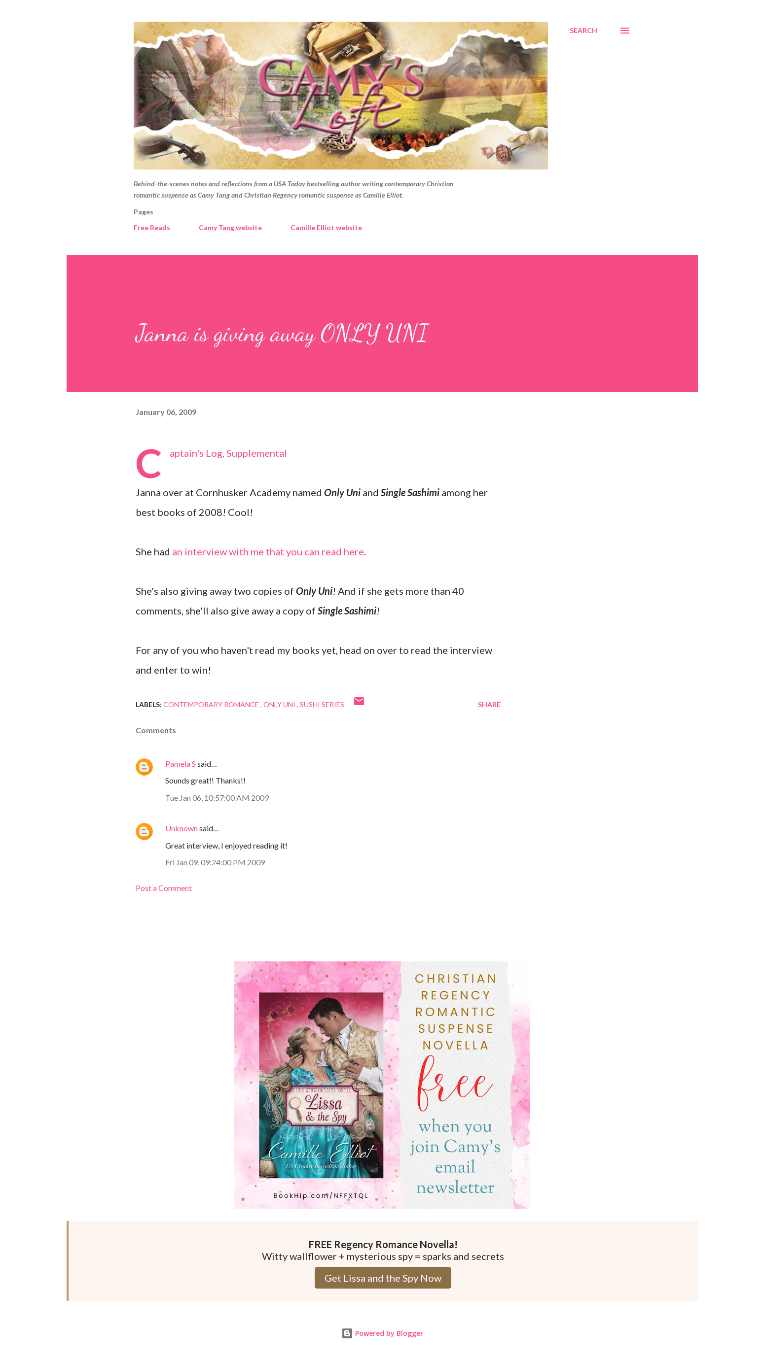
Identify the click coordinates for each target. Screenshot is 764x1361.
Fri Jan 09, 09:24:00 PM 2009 (215, 862)
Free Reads (152, 227)
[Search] (583, 30)
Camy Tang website (230, 227)
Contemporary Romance (211, 704)
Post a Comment (164, 887)
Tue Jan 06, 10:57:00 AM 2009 (217, 797)
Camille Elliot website (326, 227)
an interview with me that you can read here (268, 551)
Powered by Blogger (382, 1333)
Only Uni (280, 704)
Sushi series (322, 704)
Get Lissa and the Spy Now (383, 1278)
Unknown (181, 828)
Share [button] (489, 704)
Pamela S (180, 763)
